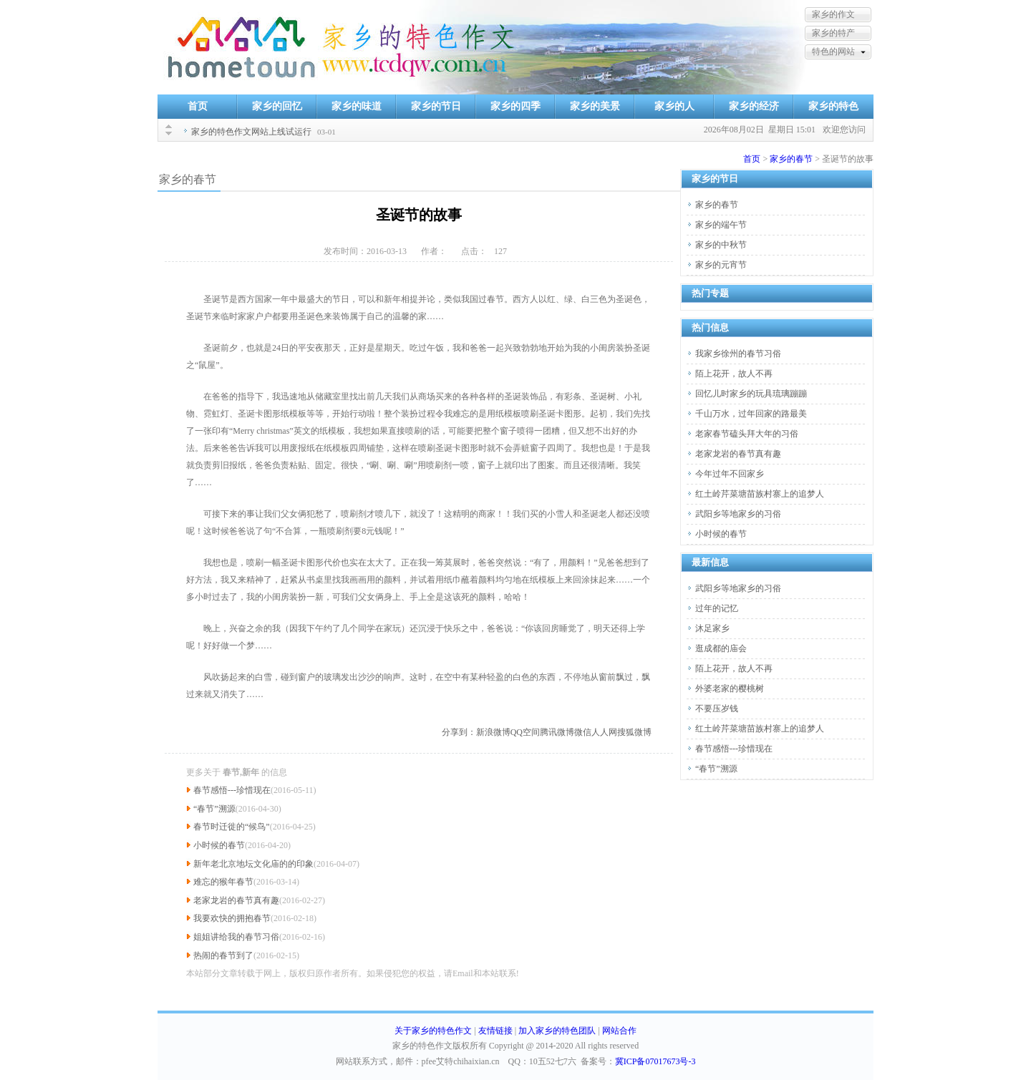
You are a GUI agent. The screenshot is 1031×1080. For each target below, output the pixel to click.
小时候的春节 (219, 845)
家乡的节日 (436, 106)
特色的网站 (833, 52)
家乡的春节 (791, 159)
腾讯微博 (557, 732)
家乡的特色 (833, 106)
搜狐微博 (634, 732)
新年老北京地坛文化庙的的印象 (253, 864)
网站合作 (619, 1031)
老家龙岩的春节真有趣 (236, 900)
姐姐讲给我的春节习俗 (236, 937)
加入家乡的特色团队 (557, 1031)
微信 (582, 732)
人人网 (604, 732)
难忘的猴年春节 (223, 882)
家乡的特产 (833, 33)
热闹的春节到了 (223, 955)
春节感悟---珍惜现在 (232, 790)
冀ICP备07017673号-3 (655, 1061)
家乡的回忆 (277, 106)
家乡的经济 (754, 106)
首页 (198, 106)
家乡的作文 (833, 14)
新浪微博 (493, 732)
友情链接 (495, 1031)
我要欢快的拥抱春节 (232, 918)
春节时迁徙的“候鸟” (231, 827)
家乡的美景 (595, 106)
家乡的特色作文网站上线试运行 (251, 132)
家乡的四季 (515, 106)
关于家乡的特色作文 (433, 1031)
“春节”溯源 (214, 809)
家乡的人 (674, 106)
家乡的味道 (356, 106)
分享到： (459, 732)
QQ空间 (525, 732)
